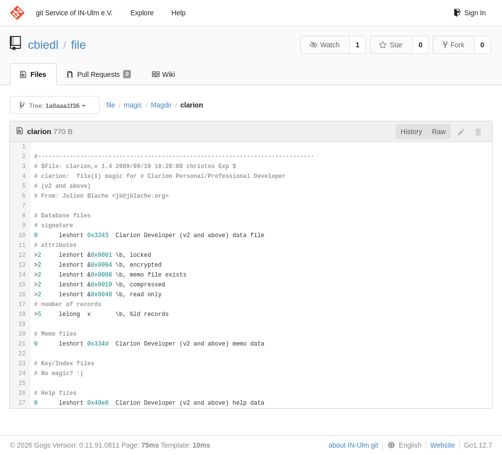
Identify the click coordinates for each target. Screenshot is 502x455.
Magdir (161, 105)
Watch (324, 45)
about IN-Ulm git (353, 445)
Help (178, 13)
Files (33, 74)
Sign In (470, 13)
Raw (439, 132)
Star (391, 45)
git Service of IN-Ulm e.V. (74, 13)
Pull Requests (99, 74)
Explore (142, 13)
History (411, 132)
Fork (453, 45)
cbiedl (43, 44)
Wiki (163, 74)
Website (442, 445)
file (78, 44)
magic (133, 105)
